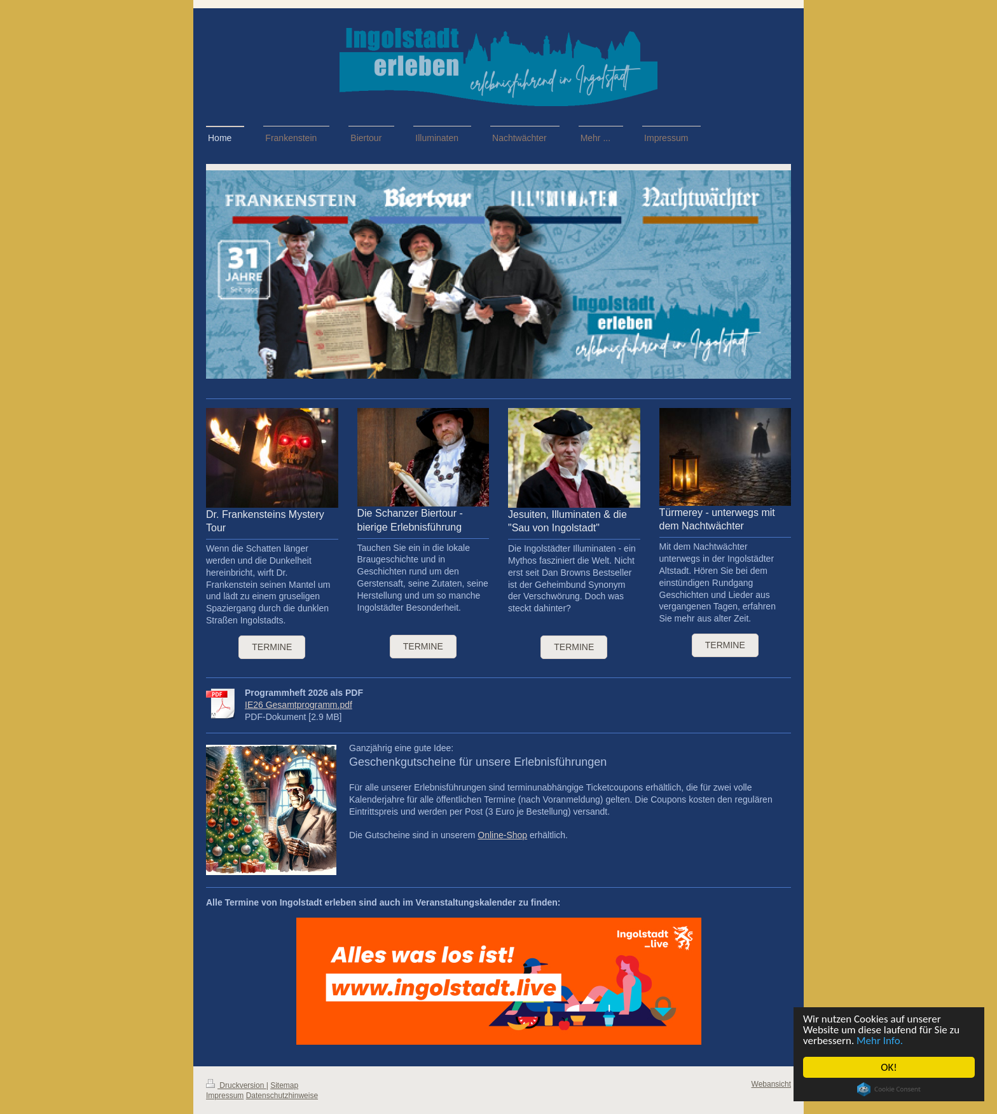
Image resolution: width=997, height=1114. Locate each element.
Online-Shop (502, 835)
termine (423, 646)
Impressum (225, 1095)
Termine (272, 647)
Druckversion (236, 1085)
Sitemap (284, 1085)
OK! (889, 1067)
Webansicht (771, 1084)
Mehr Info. (879, 1040)
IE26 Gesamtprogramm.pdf (298, 705)
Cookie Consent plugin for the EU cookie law (889, 1089)
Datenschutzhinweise (282, 1095)
